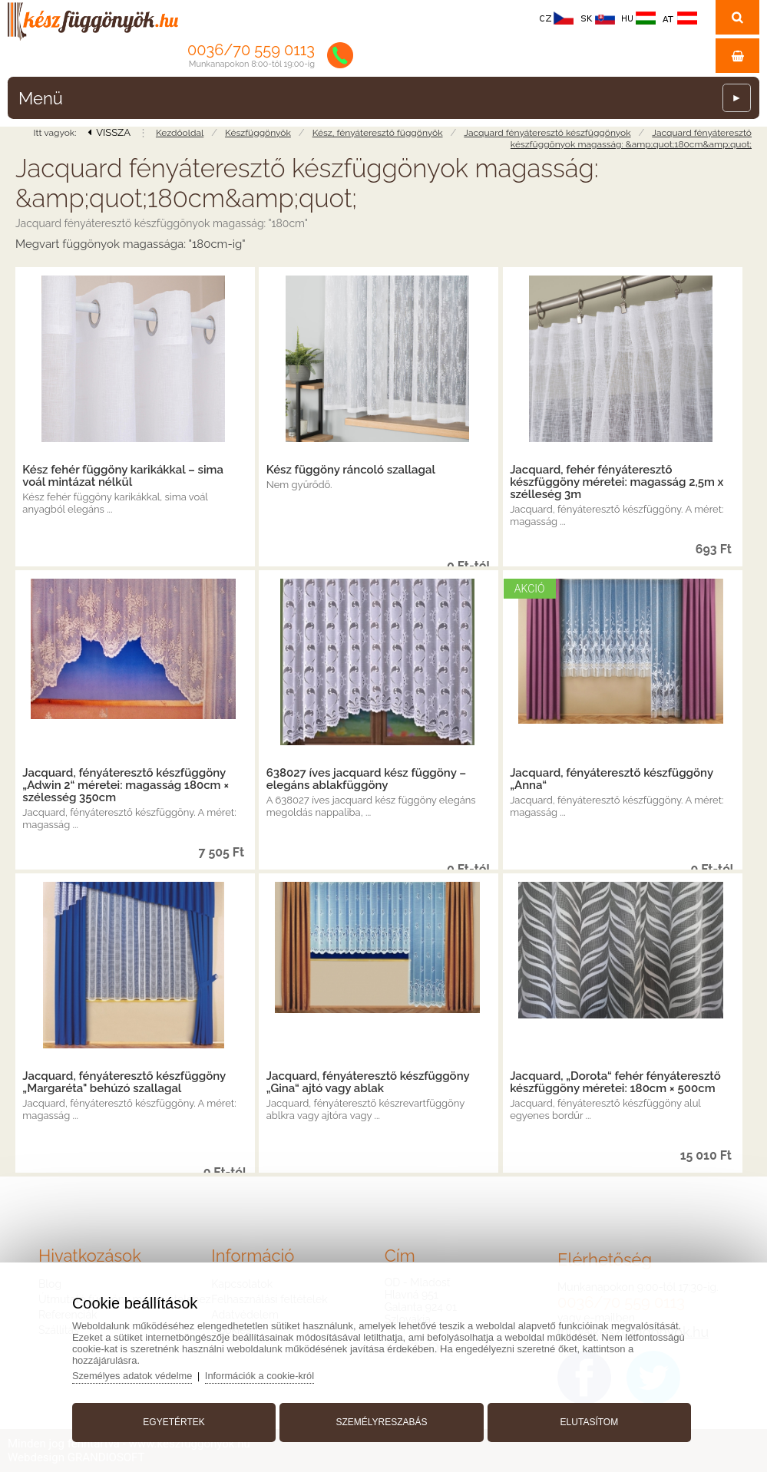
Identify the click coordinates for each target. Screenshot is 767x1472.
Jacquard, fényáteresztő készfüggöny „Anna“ (611, 779)
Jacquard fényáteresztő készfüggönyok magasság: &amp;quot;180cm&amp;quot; (631, 138)
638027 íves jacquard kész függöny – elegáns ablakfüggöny (366, 779)
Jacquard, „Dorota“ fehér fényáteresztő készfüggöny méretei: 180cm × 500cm (615, 1082)
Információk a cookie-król (266, 1374)
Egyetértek (176, 1420)
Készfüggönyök (258, 132)
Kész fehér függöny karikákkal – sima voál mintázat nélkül (122, 476)
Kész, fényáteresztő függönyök (377, 132)
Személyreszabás (381, 1420)
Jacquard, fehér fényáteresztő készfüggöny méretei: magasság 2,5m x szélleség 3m (616, 482)
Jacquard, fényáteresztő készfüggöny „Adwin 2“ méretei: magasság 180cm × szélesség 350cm (125, 785)
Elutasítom (586, 1420)
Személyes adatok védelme (138, 1374)
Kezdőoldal (179, 132)
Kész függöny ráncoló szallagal (350, 470)
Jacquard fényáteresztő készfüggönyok (547, 132)
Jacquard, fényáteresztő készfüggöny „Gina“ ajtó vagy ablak (368, 1082)
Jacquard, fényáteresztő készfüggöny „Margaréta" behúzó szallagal (124, 1082)
